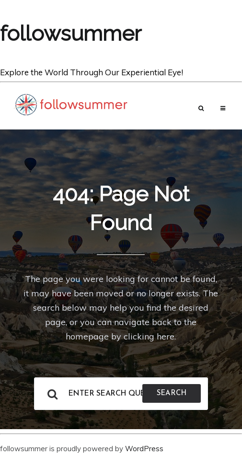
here (165, 336)
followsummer (70, 33)
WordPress (144, 448)
